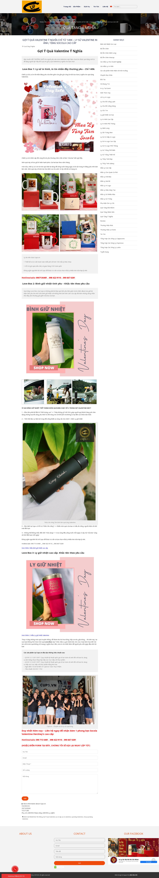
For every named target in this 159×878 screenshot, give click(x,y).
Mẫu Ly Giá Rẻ (105, 181)
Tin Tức (96, 6)
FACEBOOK (26, 806)
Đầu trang (153, 860)
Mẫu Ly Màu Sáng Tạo (107, 190)
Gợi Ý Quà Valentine (49, 817)
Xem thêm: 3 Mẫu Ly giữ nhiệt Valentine (35, 635)
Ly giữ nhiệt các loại (107, 115)
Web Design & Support (121, 875)
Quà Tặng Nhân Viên (107, 212)
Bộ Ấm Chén (104, 49)
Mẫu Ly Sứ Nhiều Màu (107, 194)
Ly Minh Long (104, 128)
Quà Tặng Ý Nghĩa (55, 22)
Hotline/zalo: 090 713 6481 (35, 739)
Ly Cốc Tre (104, 110)
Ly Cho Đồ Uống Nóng (108, 106)
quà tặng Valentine (77, 817)
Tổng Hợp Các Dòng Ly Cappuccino (112, 239)
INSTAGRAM (26, 808)
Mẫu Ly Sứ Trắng (106, 199)
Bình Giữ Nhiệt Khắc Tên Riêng (33, 817)
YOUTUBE (25, 810)
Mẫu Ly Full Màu (105, 177)
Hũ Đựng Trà (105, 84)
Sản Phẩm (76, 6)
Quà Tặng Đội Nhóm (107, 208)
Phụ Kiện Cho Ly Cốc (107, 203)
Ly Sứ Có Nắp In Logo (107, 137)
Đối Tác (103, 79)
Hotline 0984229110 (16, 876)
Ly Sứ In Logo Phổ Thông (109, 146)
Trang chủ (67, 6)
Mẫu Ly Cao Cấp (105, 168)
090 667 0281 (69, 277)
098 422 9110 (55, 277)
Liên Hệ (105, 6)
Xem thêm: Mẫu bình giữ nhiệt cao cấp (35, 548)
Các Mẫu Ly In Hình (106, 66)
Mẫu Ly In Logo (105, 185)
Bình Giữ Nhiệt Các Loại (108, 44)
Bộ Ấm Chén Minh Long (108, 53)
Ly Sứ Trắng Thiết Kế (107, 155)
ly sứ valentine (66, 817)
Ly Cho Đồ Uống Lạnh (107, 102)
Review (102, 221)
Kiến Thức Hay (105, 93)
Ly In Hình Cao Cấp (106, 119)
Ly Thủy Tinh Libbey (107, 163)
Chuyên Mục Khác (106, 75)
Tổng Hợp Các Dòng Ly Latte (110, 247)
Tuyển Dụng (104, 252)
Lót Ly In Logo (105, 97)
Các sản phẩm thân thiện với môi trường (114, 71)
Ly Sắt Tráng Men (106, 132)
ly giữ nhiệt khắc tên (70, 642)
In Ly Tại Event (105, 88)
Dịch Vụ (87, 6)
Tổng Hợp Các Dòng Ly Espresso (112, 243)
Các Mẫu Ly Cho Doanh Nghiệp (110, 62)
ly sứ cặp (58, 817)
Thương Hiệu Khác (106, 225)
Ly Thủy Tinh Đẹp (106, 159)
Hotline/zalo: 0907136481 (34, 277)
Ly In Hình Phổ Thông (107, 124)
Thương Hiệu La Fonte (108, 230)
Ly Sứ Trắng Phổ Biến (107, 150)
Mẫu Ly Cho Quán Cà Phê (109, 172)
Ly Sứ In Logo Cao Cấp (108, 141)
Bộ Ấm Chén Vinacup (107, 57)
